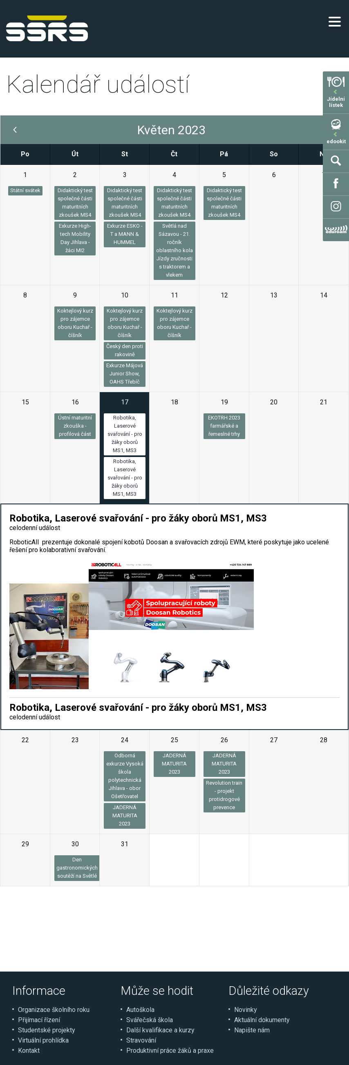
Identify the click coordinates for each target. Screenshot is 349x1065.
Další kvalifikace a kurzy (160, 1030)
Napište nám (252, 1030)
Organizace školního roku (53, 1010)
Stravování (141, 1040)
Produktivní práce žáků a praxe (170, 1050)
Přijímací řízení (39, 1020)
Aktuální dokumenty (262, 1020)
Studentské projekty (46, 1030)
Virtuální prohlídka (43, 1040)
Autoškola (140, 1010)
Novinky (245, 1010)
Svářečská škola (149, 1020)
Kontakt (29, 1050)
